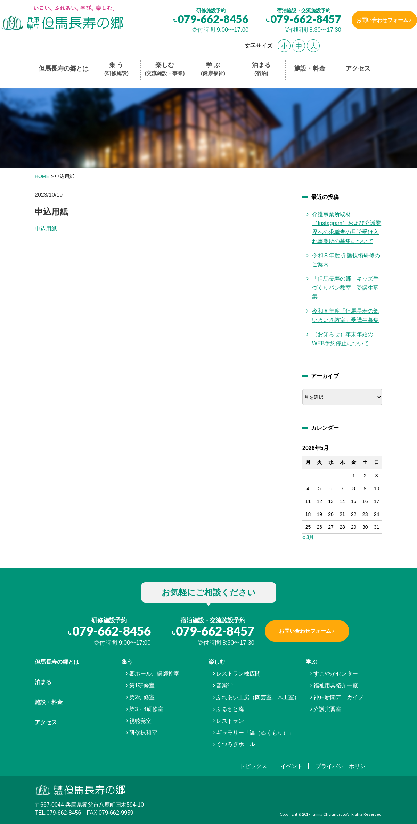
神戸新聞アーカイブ (338, 697)
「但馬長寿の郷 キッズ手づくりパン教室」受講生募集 (345, 287)
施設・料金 (309, 68)
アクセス (357, 68)
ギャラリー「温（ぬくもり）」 (255, 733)
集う (127, 662)
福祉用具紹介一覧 (335, 685)
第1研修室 (142, 685)
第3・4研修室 (146, 709)
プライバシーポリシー (343, 766)
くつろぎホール (235, 744)
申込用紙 (46, 229)
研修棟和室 (143, 733)
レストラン (230, 721)
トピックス (253, 766)
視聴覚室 (140, 721)
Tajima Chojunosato (328, 814)
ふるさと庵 (230, 709)
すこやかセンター (335, 674)
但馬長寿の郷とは (64, 68)
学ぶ (311, 662)
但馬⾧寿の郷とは (57, 662)
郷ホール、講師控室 (154, 674)
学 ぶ (213, 69)
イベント (291, 766)
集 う (116, 69)
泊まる (261, 69)
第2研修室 (142, 697)
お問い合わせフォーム (380, 20)
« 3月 (308, 537)
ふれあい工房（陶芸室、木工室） (258, 697)
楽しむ (165, 69)
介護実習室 (327, 709)
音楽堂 (224, 685)
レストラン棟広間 (238, 674)
